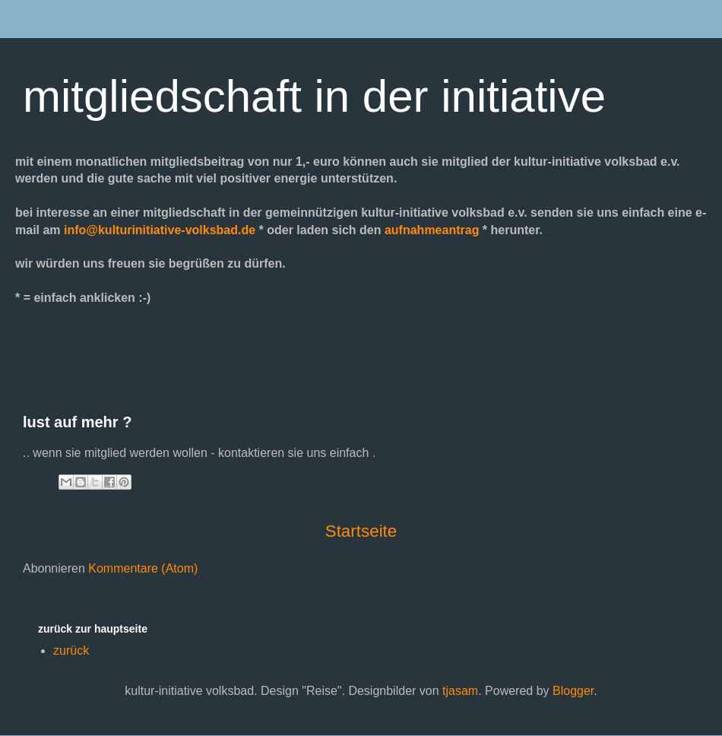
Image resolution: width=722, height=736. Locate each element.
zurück (71, 650)
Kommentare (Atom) (143, 568)
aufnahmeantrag (432, 230)
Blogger (573, 690)
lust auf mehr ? (77, 422)
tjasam (460, 690)
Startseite (361, 531)
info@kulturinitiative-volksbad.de (159, 230)
